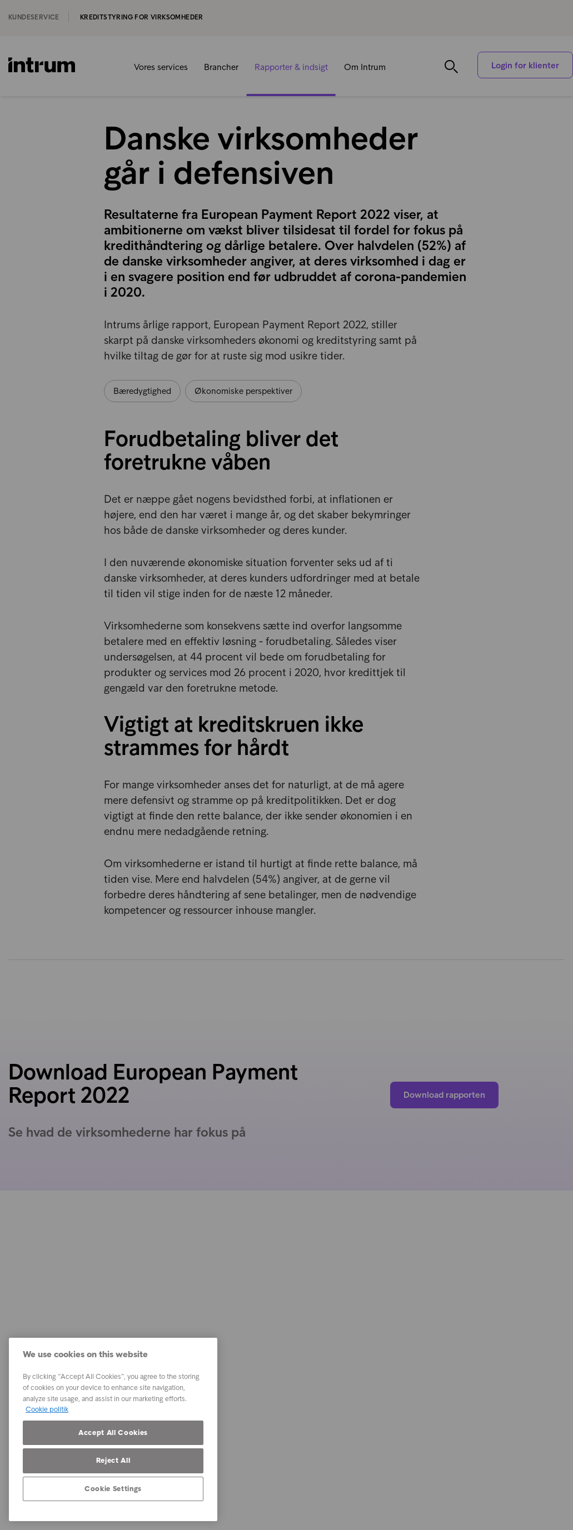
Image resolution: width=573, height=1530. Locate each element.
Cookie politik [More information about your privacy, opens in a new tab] (47, 1409)
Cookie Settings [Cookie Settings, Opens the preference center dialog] (113, 1488)
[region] (113, 1429)
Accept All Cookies (113, 1432)
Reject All (113, 1460)
